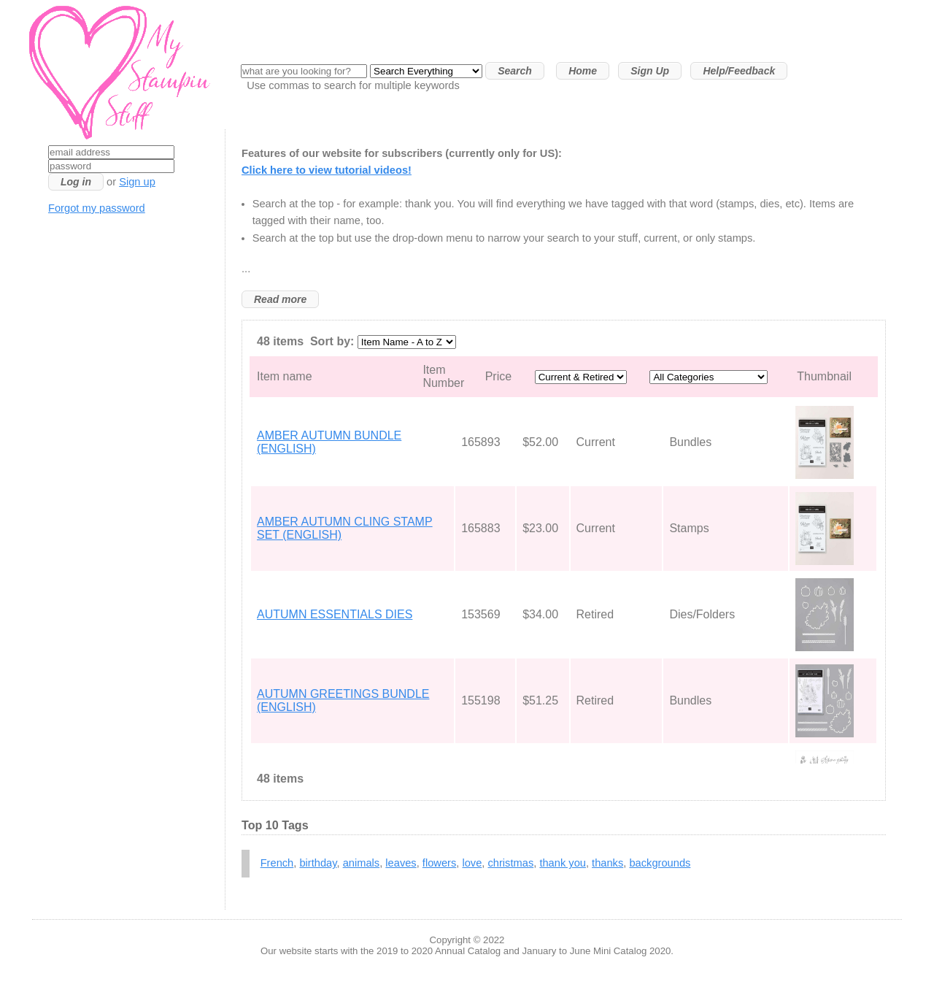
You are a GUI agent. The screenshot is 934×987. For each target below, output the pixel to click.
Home (582, 71)
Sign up (137, 182)
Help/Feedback (739, 71)
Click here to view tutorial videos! (327, 170)
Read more (280, 299)
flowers (439, 863)
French (277, 863)
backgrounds (659, 863)
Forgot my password (96, 208)
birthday (317, 863)
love (472, 863)
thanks (607, 863)
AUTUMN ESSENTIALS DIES (334, 614)
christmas (511, 863)
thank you (562, 863)
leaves (400, 863)
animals (361, 863)
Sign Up (649, 71)
